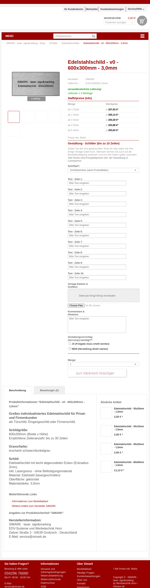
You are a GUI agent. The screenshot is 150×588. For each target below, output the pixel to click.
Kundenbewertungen (112, 9)
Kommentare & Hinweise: (76, 313)
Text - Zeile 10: (76, 273)
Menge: (72, 360)
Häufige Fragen (86, 572)
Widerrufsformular (51, 579)
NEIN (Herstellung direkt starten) (90, 349)
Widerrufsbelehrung (52, 575)
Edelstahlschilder (71, 43)
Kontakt (81, 583)
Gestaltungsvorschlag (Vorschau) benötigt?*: (80, 339)
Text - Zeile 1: (75, 179)
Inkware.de (119, 586)
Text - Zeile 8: (75, 252)
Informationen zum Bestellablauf (30, 501)
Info (88, 98)
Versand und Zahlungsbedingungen (53, 570)
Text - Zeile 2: (75, 189)
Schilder (53, 43)
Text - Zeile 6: (75, 231)
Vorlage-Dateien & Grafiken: (78, 286)
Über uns (82, 579)
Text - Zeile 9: (75, 263)
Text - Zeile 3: (75, 200)
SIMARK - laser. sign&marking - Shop (26, 18)
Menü (9, 36)
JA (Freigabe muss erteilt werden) (90, 344)
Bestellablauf (84, 568)
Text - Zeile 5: (75, 221)
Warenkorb (142, 21)
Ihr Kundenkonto (73, 9)
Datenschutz (48, 582)
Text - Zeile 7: (75, 242)
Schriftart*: (74, 166)
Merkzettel (92, 9)
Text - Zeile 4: (75, 210)
